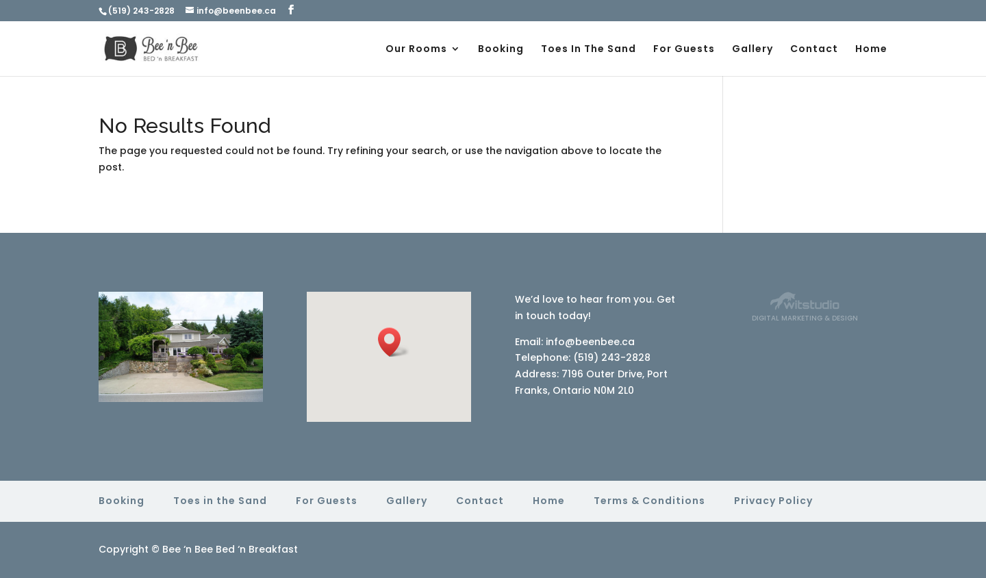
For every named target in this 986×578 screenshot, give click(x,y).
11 (218, 357)
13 (241, 357)
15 (175, 374)
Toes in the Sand (220, 500)
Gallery (752, 49)
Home (871, 49)
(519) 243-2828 (141, 10)
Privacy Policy (773, 500)
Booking (501, 49)
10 (206, 357)
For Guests (684, 49)
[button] (393, 342)
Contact (814, 49)
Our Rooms (416, 49)
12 (229, 357)
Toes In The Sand (588, 49)
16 (186, 374)
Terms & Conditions (649, 500)
